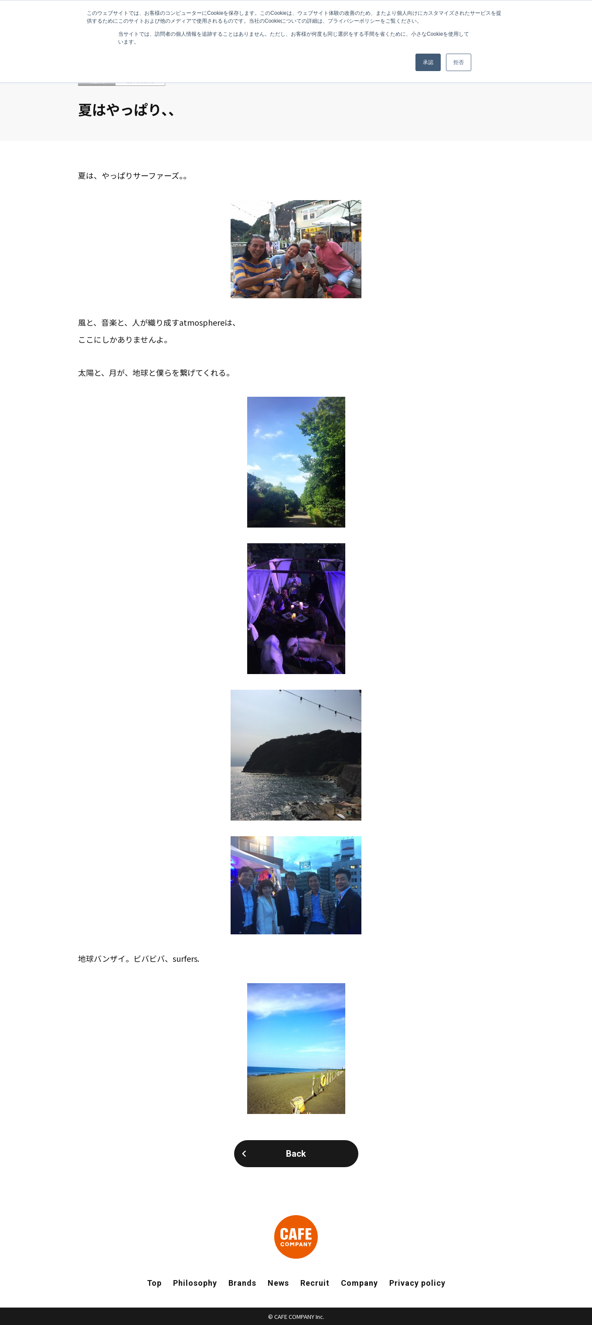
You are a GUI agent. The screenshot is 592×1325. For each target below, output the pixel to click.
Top (154, 1283)
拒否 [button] (458, 62)
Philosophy (195, 1283)
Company (359, 1283)
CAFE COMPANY (296, 1237)
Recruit (315, 1283)
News (278, 1283)
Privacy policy (417, 1283)
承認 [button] (428, 62)
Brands (242, 1283)
